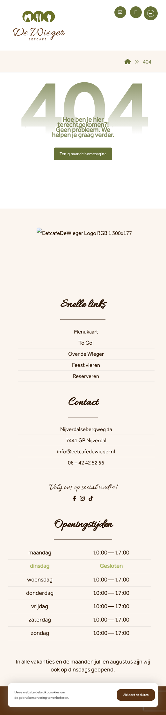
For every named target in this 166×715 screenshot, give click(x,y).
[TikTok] (91, 498)
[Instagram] (83, 498)
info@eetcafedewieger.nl (86, 451)
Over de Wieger (86, 354)
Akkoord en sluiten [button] (135, 695)
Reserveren (86, 376)
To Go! (86, 343)
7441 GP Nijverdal (86, 440)
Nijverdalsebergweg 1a (86, 429)
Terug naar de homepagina (83, 153)
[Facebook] (75, 498)
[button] (151, 13)
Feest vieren (86, 365)
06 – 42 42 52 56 (86, 462)
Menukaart (86, 331)
